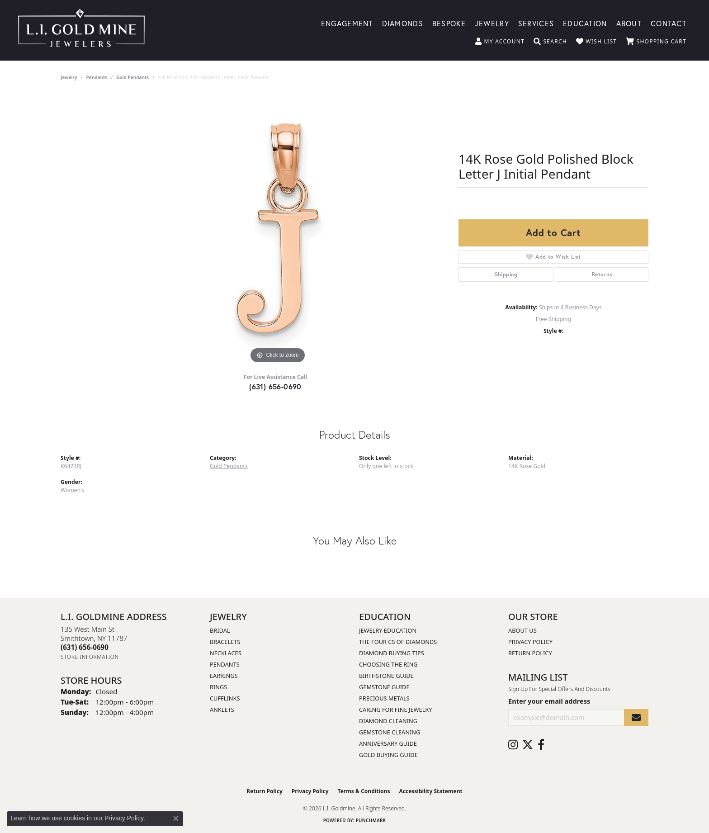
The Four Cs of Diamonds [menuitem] (398, 642)
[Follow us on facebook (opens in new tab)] (541, 744)
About (629, 23)
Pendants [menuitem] (225, 664)
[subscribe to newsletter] (636, 717)
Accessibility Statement (430, 791)
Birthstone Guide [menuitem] (386, 676)
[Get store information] (90, 657)
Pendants (97, 77)
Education (585, 23)
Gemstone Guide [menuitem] (384, 687)
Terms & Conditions (364, 791)
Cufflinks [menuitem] (225, 698)
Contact (668, 23)
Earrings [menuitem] (224, 676)
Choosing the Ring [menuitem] (388, 664)
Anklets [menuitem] (222, 709)
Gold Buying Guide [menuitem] (388, 755)
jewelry (69, 77)
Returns (602, 274)
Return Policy (530, 653)
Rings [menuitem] (218, 687)
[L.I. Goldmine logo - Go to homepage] (81, 30)
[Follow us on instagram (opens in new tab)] (513, 744)
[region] (277, 230)
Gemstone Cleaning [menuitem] (389, 732)
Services (536, 23)
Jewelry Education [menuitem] (387, 630)
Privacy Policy (530, 642)
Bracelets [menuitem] (225, 642)
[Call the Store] (85, 647)
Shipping (506, 274)
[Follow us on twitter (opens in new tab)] (527, 744)
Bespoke (449, 23)
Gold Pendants (132, 77)
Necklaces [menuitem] (225, 653)
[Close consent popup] (176, 818)
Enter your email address (549, 700)
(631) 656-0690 (275, 386)
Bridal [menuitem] (220, 630)
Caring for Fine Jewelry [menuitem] (395, 709)
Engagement (347, 23)
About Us (522, 630)
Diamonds (402, 23)
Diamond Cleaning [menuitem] (388, 721)
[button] (500, 41)
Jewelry (492, 23)
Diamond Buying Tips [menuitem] (391, 653)
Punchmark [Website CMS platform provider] (371, 820)
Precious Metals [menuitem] (384, 698)
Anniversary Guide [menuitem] (388, 743)
